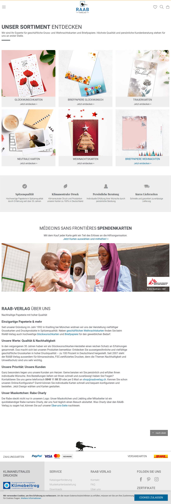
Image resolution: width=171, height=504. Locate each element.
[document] (85, 497)
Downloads (56, 489)
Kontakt (95, 479)
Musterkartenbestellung (63, 484)
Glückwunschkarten (48, 334)
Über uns (96, 489)
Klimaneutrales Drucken (16, 473)
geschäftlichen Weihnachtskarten (85, 330)
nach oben (161, 433)
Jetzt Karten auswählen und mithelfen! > (85, 238)
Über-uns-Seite (59, 405)
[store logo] (82, 7)
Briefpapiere (71, 334)
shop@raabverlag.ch (94, 379)
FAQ (93, 484)
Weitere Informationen (31, 498)
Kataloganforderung (61, 479)
